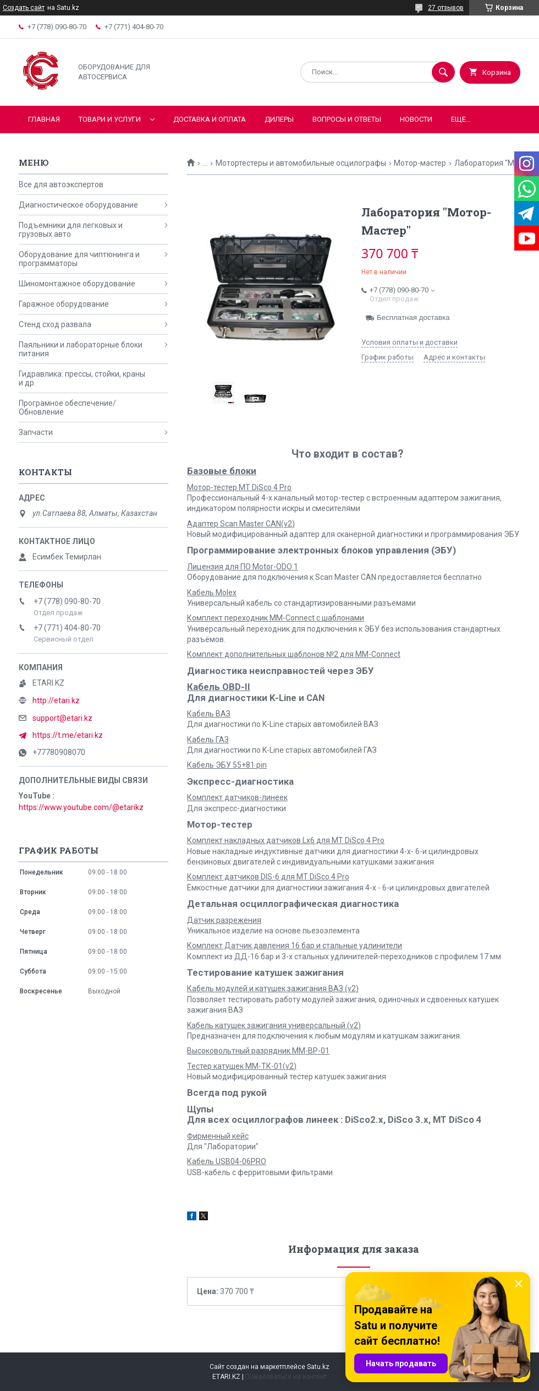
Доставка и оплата (209, 119)
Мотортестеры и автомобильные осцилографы (301, 163)
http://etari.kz (56, 700)
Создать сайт (24, 8)
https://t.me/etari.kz (67, 735)
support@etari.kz (62, 718)
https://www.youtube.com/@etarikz (81, 807)
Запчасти (36, 432)
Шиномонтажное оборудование (77, 283)
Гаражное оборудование (64, 304)
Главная (44, 119)
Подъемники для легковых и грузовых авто (71, 229)
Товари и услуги (110, 119)
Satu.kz (318, 1367)
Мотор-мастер (420, 163)
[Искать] (443, 72)
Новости (416, 119)
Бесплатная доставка (413, 317)
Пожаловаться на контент (286, 1377)
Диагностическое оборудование (78, 204)
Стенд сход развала (55, 324)
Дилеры (279, 119)
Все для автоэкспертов (61, 184)
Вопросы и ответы (346, 119)
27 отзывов (446, 8)
